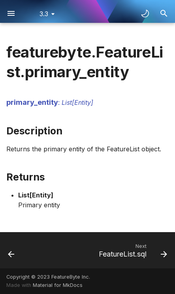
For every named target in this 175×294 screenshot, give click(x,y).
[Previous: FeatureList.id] (11, 250)
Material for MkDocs (58, 285)
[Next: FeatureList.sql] (131, 250)
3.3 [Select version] (44, 14)
